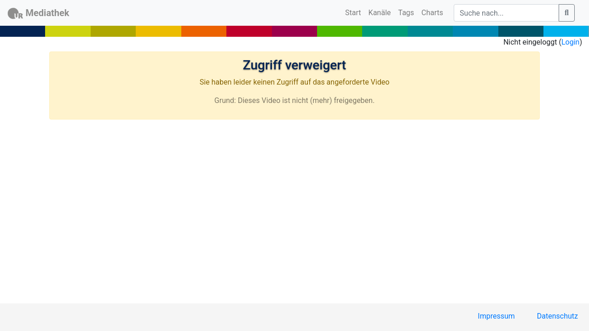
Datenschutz (557, 316)
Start (354, 12)
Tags (406, 12)
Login (570, 42)
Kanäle (380, 12)
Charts (432, 12)
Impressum (496, 316)
